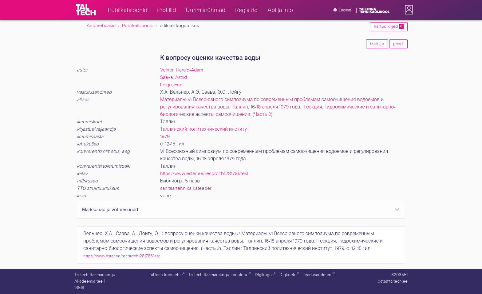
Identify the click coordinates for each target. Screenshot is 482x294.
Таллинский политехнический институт (204, 129)
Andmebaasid (101, 26)
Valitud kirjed (389, 26)
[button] (407, 10)
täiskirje (377, 43)
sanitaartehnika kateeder (185, 188)
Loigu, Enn (171, 85)
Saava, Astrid (173, 77)
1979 (165, 137)
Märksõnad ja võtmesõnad (110, 210)
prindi (398, 43)
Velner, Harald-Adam (181, 70)
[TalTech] (86, 10)
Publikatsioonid (137, 26)
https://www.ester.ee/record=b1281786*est (204, 174)
